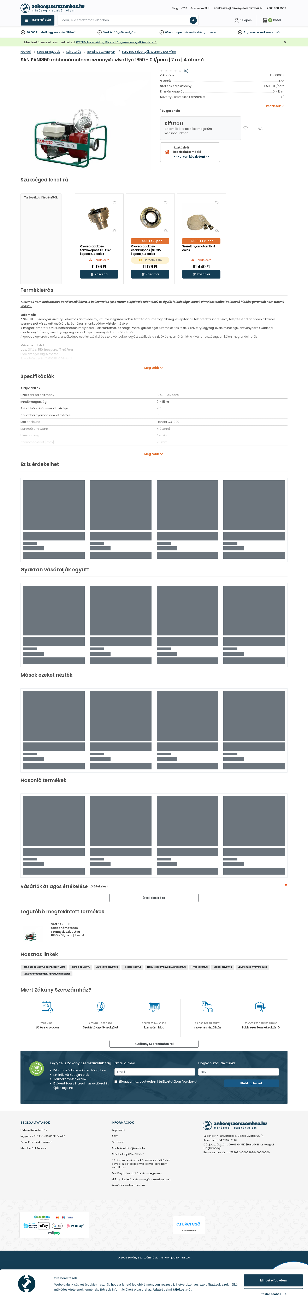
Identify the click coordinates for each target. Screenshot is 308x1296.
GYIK (184, 8)
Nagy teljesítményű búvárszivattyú (166, 967)
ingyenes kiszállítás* (62, 32)
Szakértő (109, 32)
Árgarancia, (252, 32)
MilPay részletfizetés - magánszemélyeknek (141, 1179)
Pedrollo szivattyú (80, 967)
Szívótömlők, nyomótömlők (252, 967)
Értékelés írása (154, 898)
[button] (99, 274)
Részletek (61, 1286)
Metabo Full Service (33, 1148)
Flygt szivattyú (199, 967)
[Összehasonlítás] (260, 128)
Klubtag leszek (251, 1083)
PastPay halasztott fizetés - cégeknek (137, 1173)
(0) (186, 71)
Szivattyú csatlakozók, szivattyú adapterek (46, 973)
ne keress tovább (271, 32)
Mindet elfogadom (273, 1266)
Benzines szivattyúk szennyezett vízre (44, 967)
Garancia (118, 1142)
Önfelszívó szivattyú (107, 967)
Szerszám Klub (200, 8)
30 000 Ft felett (36, 32)
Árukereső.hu (189, 1230)
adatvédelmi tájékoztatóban (160, 1081)
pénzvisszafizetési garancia (197, 32)
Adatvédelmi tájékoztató (128, 1148)
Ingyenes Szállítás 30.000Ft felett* (42, 1136)
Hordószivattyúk (132, 967)
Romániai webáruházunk (128, 1185)
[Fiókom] (242, 20)
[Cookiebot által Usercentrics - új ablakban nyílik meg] (27, 1288)
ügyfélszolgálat (126, 32)
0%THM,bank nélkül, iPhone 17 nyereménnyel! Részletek (115, 42)
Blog (175, 8)
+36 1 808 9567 (276, 8)
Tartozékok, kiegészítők (41, 197)
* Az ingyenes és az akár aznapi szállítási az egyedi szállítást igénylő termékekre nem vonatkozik (141, 1164)
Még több (151, 368)
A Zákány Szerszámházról (154, 1044)
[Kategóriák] (37, 20)
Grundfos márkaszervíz (36, 1142)
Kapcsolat (118, 1130)
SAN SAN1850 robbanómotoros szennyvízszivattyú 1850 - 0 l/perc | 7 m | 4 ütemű (67, 931)
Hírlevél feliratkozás (33, 1130)
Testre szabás (273, 1279)
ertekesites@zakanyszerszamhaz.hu (238, 8)
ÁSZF (115, 1136)
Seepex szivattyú (222, 967)
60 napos (171, 32)
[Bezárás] (285, 42)
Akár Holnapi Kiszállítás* (128, 1154)
